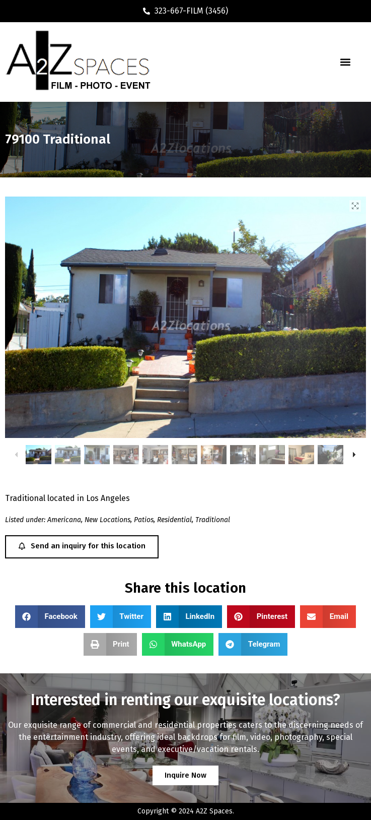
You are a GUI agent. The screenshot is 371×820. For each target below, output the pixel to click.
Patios (144, 520)
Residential (174, 520)
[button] (345, 62)
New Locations (107, 520)
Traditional (212, 520)
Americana (64, 520)
